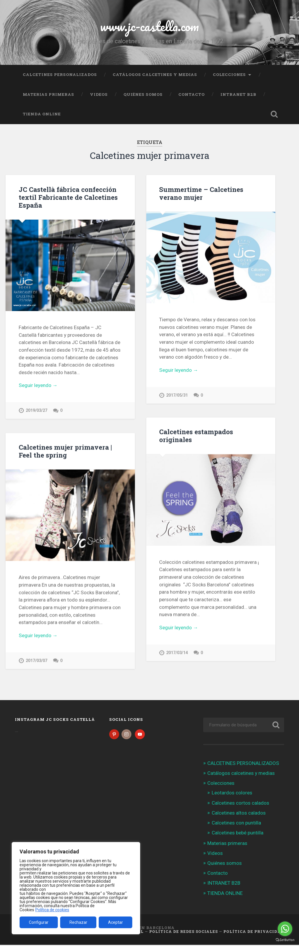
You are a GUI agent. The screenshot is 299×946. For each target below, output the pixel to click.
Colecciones (229, 74)
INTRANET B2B (238, 94)
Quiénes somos (143, 94)
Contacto (191, 94)
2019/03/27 (36, 410)
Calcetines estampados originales (196, 435)
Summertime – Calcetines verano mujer (201, 193)
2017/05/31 (177, 395)
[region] (76, 888)
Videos (99, 94)
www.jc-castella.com (149, 26)
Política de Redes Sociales (183, 932)
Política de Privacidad (253, 932)
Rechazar (78, 922)
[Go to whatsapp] (285, 928)
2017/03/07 (36, 660)
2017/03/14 (177, 652)
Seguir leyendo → (38, 385)
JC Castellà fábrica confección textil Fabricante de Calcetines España (68, 197)
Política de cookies (52, 909)
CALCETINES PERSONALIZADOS (60, 74)
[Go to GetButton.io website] (285, 940)
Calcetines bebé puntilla (237, 834)
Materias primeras (48, 94)
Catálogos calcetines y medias (155, 74)
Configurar (38, 922)
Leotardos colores (232, 794)
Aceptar (115, 922)
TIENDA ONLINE (42, 114)
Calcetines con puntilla (236, 824)
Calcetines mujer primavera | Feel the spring (65, 451)
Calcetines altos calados (239, 814)
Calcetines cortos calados (240, 804)
